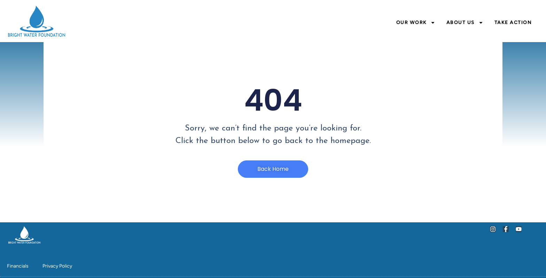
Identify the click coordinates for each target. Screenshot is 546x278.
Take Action (513, 22)
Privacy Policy (57, 266)
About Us (464, 23)
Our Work (415, 23)
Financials (18, 266)
